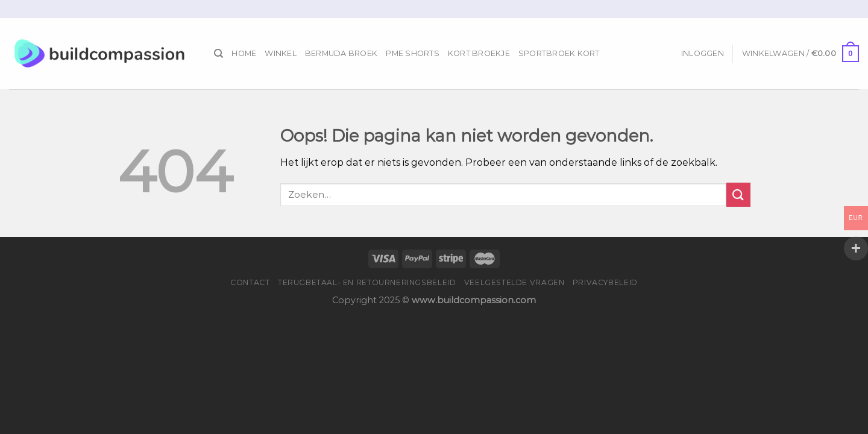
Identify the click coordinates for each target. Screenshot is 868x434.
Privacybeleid (605, 282)
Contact (249, 282)
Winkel (281, 53)
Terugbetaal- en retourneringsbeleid (367, 282)
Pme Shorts (412, 53)
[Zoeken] (218, 53)
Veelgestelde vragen (514, 282)
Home (243, 53)
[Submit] (738, 194)
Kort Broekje (479, 53)
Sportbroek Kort (559, 53)
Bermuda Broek (341, 53)
